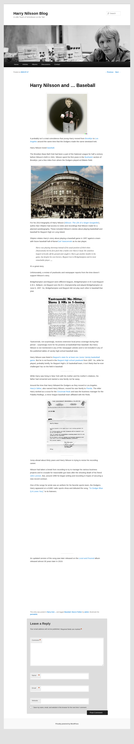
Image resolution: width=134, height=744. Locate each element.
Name (35, 675)
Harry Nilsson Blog (30, 13)
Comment (36, 640)
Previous (109, 72)
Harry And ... (51, 612)
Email (35, 688)
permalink (33, 614)
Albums (34, 64)
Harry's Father (77, 612)
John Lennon (35, 476)
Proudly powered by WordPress (67, 724)
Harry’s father (35, 388)
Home (16, 64)
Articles (25, 64)
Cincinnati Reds (63, 391)
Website (35, 700)
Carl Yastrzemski (65, 241)
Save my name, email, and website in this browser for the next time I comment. (60, 707)
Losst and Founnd (86, 558)
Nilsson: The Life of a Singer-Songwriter (82, 223)
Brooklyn (88, 138)
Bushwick (89, 157)
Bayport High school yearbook (70, 360)
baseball (50, 148)
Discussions (45, 64)
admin (86, 612)
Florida (89, 388)
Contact (57, 64)
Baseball (68, 612)
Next (118, 72)
